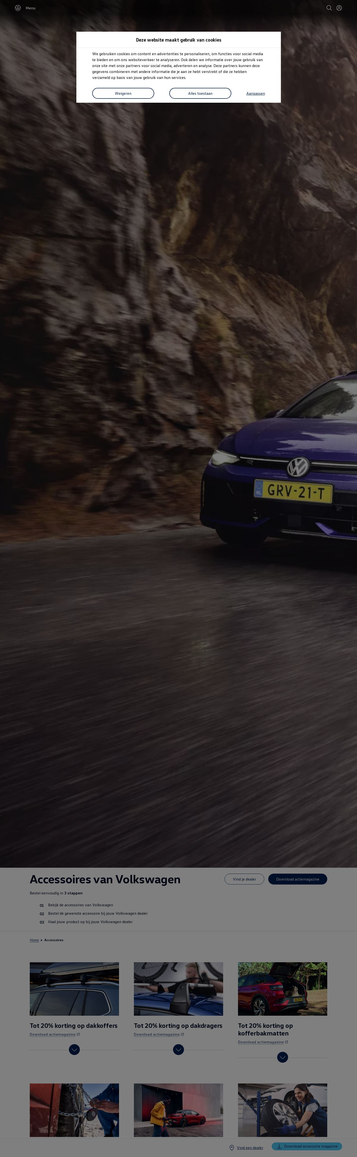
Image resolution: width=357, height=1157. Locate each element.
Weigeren (154, 93)
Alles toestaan (232, 93)
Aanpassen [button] (101, 93)
